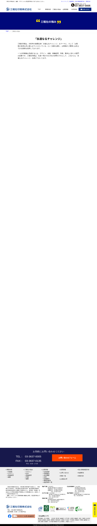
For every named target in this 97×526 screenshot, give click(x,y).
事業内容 (9, 469)
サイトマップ (64, 1)
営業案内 (46, 473)
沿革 (45, 477)
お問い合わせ (64, 472)
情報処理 (11, 475)
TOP (7, 31)
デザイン (11, 473)
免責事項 (71, 1)
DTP (27, 473)
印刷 (27, 477)
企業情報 (45, 469)
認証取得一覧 (48, 482)
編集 (9, 477)
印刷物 (10, 472)
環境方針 (88, 1)
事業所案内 (47, 480)
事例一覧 (63, 476)
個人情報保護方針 (79, 1)
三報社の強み (29, 469)
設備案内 (46, 478)
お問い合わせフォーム (67, 458)
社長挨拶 (46, 472)
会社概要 (46, 475)
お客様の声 (63, 479)
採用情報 (63, 469)
